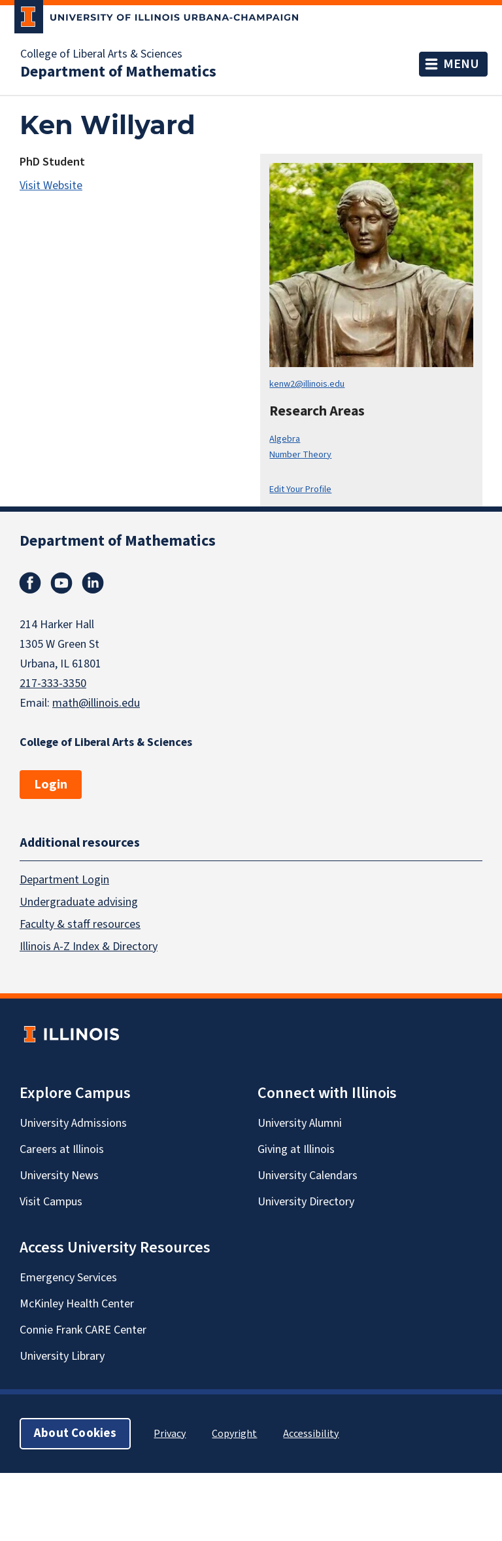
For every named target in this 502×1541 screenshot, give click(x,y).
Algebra (284, 439)
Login (50, 784)
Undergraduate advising (79, 902)
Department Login (64, 880)
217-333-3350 (53, 683)
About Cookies (75, 1433)
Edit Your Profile (300, 489)
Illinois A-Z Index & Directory (89, 946)
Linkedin (92, 583)
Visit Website (51, 185)
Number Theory (300, 454)
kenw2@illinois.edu (306, 384)
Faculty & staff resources (80, 924)
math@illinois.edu (96, 703)
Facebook (30, 583)
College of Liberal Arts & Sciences (101, 54)
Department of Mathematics (118, 72)
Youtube (61, 583)
